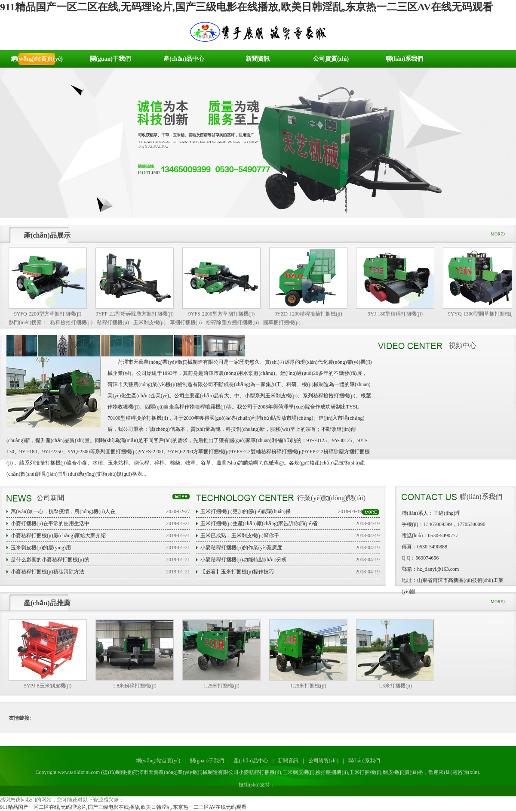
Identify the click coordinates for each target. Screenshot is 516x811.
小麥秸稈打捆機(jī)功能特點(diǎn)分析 (243, 560)
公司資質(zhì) (331, 59)
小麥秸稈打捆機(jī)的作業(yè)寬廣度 (241, 548)
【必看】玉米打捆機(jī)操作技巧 (237, 572)
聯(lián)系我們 (405, 59)
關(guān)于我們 (110, 59)
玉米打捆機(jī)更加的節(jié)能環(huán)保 (245, 511)
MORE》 (499, 234)
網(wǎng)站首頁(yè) (37, 59)
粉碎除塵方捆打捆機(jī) (232, 322)
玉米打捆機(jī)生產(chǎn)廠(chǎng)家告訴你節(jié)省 (259, 523)
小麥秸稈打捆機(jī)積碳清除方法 (47, 572)
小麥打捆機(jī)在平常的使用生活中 (50, 523)
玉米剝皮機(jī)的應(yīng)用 (41, 548)
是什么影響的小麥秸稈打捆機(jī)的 (50, 560)
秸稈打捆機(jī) (113, 322)
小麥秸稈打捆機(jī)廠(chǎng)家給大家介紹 (58, 535)
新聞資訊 (258, 59)
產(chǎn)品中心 (183, 59)
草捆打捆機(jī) (186, 322)
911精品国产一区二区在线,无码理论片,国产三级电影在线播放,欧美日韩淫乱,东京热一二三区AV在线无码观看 (246, 6)
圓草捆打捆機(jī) (282, 322)
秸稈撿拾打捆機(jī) (71, 322)
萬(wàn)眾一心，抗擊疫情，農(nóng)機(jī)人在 (63, 511)
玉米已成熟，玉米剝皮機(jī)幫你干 (239, 535)
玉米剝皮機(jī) (149, 322)
